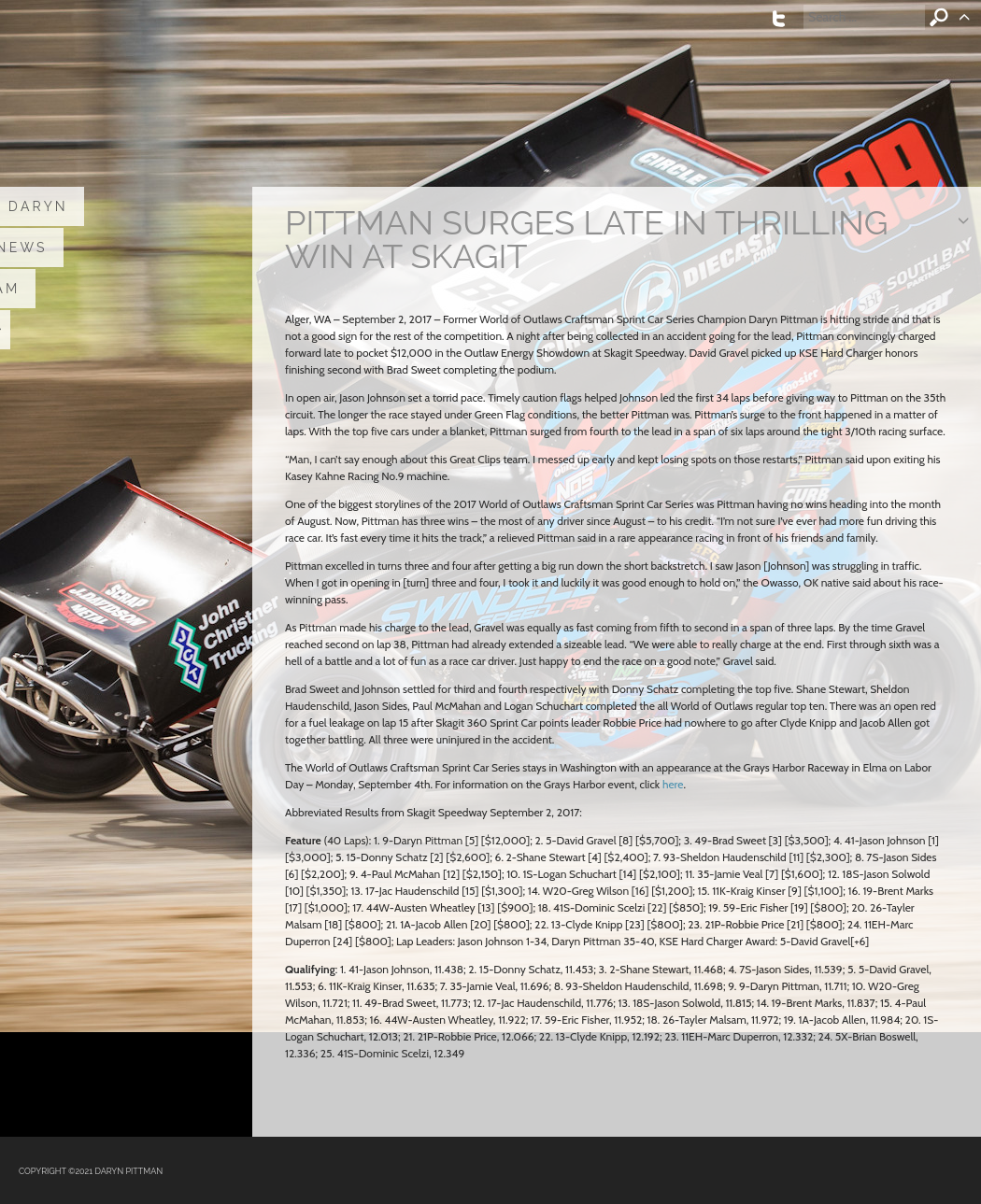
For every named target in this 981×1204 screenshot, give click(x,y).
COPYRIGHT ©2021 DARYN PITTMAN (91, 1171)
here (672, 784)
